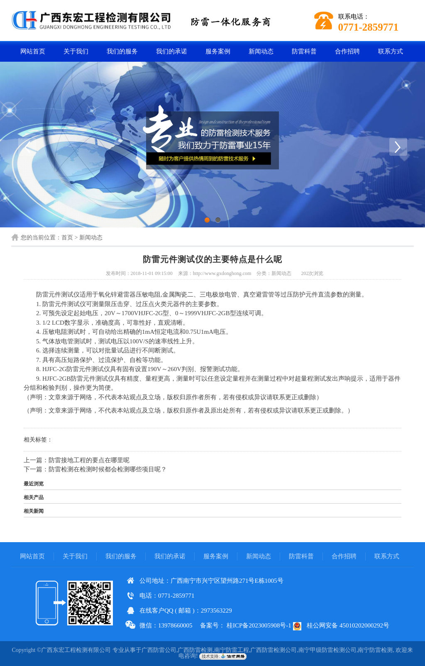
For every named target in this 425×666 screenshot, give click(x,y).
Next (398, 146)
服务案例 (217, 51)
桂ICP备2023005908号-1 (259, 625)
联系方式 (390, 51)
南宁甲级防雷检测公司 (327, 650)
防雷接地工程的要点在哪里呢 (89, 460)
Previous (27, 146)
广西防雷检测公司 (273, 650)
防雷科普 (304, 51)
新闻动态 (261, 51)
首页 (67, 237)
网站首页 (32, 51)
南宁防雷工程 (231, 650)
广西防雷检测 (195, 650)
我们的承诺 (171, 51)
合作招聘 (347, 51)
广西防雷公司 (159, 650)
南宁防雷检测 (375, 650)
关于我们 (76, 51)
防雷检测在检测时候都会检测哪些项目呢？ (108, 469)
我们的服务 (122, 51)
